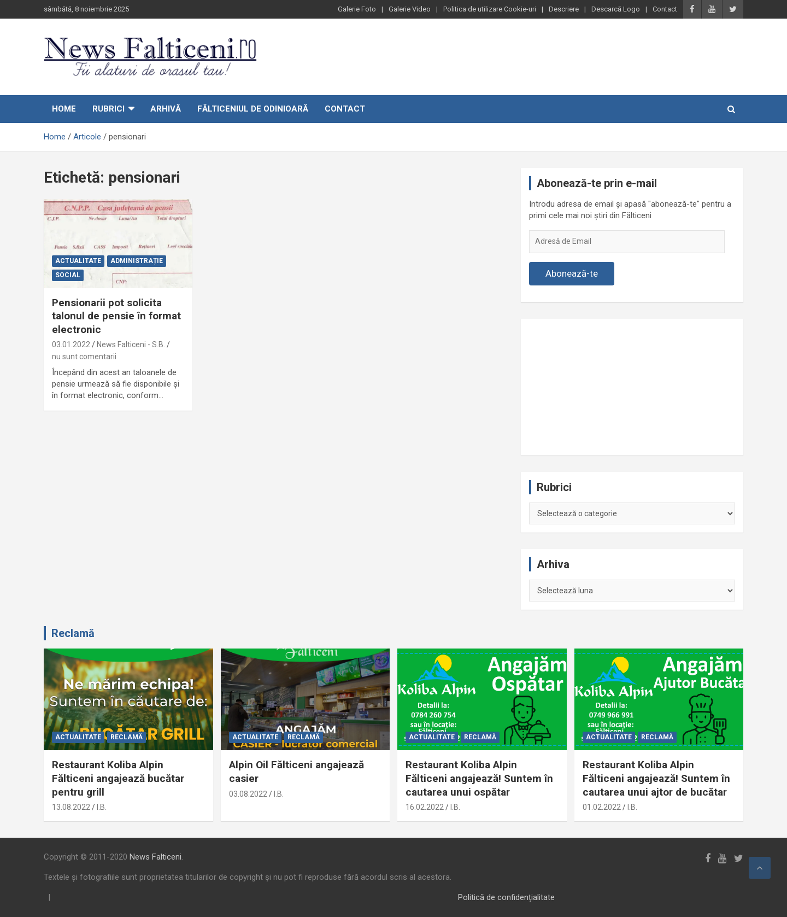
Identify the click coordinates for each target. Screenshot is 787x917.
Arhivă (165, 109)
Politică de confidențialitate (506, 897)
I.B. (102, 807)
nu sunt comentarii (84, 356)
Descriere (564, 9)
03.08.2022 (248, 794)
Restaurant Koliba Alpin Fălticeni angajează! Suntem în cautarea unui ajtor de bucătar (656, 778)
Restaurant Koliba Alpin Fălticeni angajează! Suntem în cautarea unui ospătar (479, 778)
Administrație (136, 261)
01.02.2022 (602, 807)
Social (67, 275)
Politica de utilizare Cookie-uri (489, 9)
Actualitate (78, 261)
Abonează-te (571, 273)
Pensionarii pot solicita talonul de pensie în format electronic (116, 316)
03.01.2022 (71, 344)
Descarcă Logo (615, 9)
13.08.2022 (71, 807)
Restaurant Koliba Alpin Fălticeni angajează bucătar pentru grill (118, 778)
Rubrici (108, 109)
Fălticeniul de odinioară (252, 109)
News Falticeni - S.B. (131, 344)
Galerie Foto (357, 9)
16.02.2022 (425, 807)
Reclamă (73, 633)
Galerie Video (410, 9)
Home (64, 109)
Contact (665, 9)
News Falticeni (155, 857)
